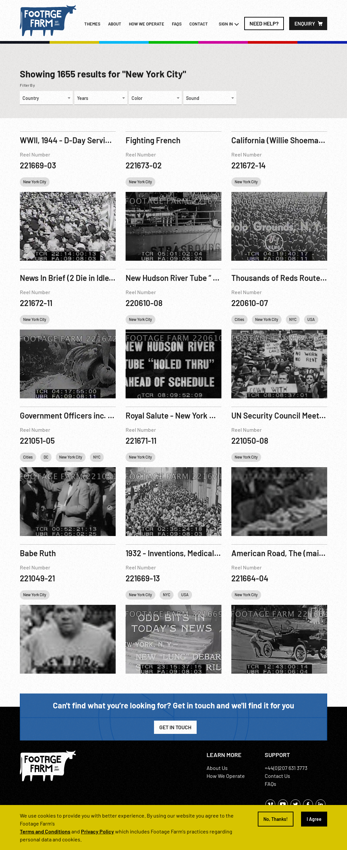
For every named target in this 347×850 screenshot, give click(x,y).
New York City (34, 181)
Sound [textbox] (192, 98)
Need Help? (264, 23)
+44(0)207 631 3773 (286, 768)
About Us (217, 768)
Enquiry (304, 23)
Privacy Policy (97, 831)
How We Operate (226, 776)
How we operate (146, 23)
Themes (92, 23)
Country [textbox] (30, 98)
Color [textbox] (137, 98)
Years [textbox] (82, 98)
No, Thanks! (275, 819)
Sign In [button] (229, 24)
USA (311, 319)
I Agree (314, 819)
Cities (239, 319)
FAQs (177, 23)
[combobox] (46, 98)
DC (46, 457)
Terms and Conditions (45, 831)
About (114, 23)
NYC (292, 319)
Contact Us (277, 776)
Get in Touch (175, 727)
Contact (198, 23)
